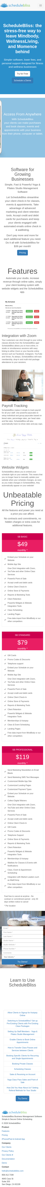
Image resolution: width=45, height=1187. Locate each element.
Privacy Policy (8, 1151)
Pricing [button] (22, 252)
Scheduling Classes (22, 1069)
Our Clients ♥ (7, 1155)
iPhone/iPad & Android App (13, 1139)
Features (5, 1131)
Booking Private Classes (22, 1064)
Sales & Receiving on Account (22, 1074)
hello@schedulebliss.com (13, 1171)
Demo (4, 1163)
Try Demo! (22, 962)
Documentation (8, 1159)
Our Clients (6, 1147)
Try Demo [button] (22, 1098)
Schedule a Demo (22, 80)
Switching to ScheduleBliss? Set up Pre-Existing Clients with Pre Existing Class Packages (22, 1023)
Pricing (5, 1135)
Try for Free (22, 74)
